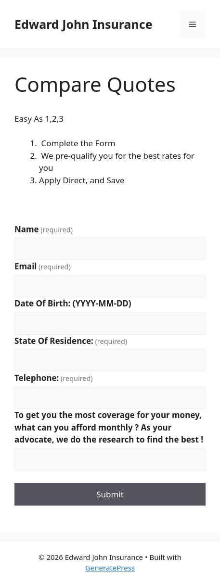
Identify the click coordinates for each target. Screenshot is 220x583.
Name (43, 229)
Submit (110, 494)
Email (42, 266)
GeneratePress (110, 567)
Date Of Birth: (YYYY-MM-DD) (72, 303)
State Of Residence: (70, 340)
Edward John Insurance (83, 24)
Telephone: (53, 377)
